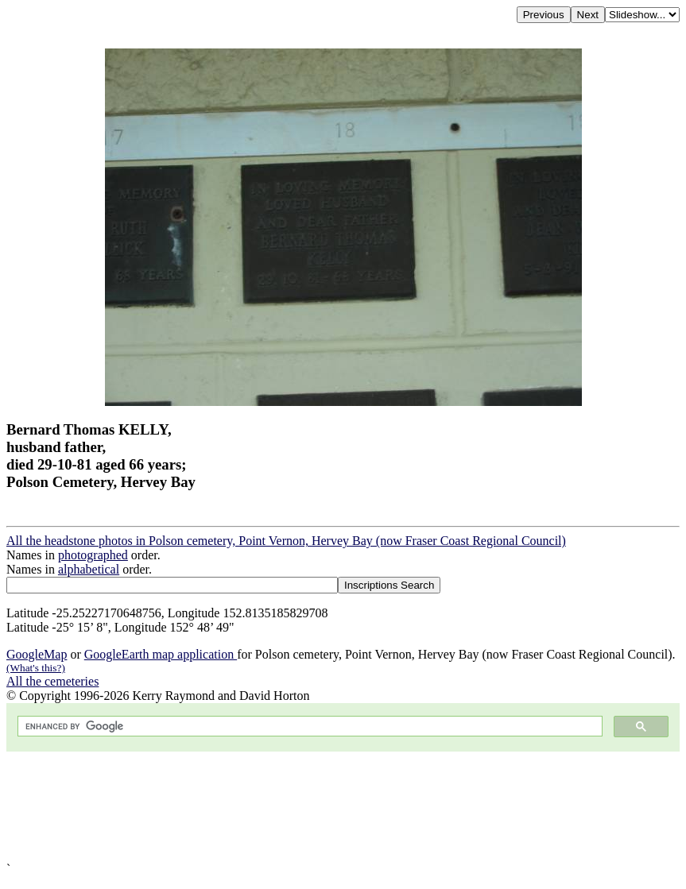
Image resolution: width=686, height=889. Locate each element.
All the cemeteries (52, 681)
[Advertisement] (343, 807)
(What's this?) (35, 668)
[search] (308, 726)
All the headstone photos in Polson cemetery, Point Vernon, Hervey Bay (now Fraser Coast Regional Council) (286, 540)
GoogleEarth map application (160, 654)
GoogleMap (36, 654)
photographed (93, 555)
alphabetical (88, 569)
